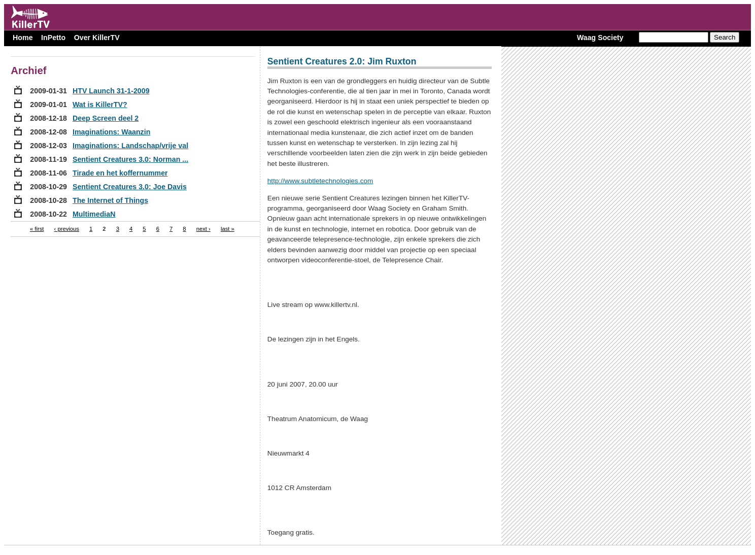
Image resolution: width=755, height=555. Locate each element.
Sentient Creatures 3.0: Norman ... (130, 159)
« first (37, 229)
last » (227, 229)
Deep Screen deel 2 (106, 118)
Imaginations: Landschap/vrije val (130, 146)
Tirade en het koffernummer (120, 173)
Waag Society (600, 37)
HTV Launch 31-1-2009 (111, 91)
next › (203, 229)
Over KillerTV (97, 37)
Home (22, 37)
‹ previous (66, 229)
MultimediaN (94, 214)
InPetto (53, 37)
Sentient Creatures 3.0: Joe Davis (130, 187)
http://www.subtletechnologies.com (320, 181)
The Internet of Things (110, 200)
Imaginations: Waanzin (111, 132)
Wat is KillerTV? (100, 104)
